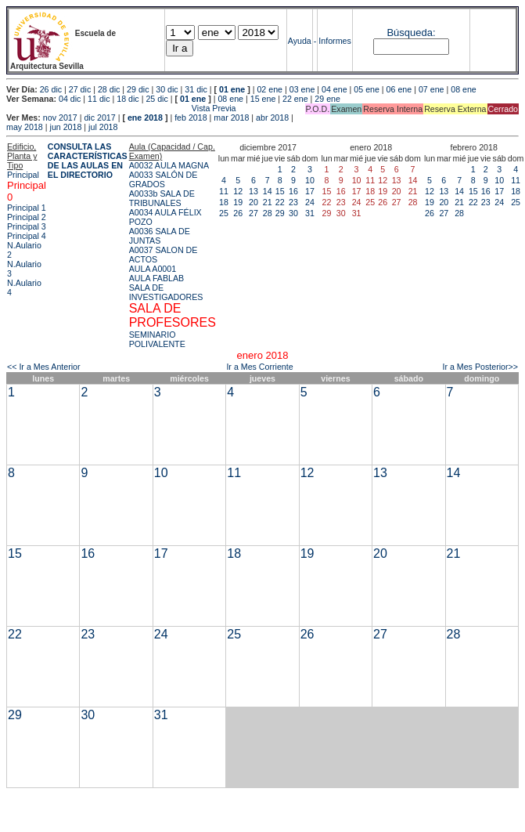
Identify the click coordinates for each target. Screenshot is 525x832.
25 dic (156, 98)
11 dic (99, 98)
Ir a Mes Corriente (259, 366)
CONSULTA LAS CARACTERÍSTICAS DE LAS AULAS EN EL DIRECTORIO (88, 160)
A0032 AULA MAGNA (169, 165)
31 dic (196, 89)
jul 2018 (102, 127)
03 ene (302, 89)
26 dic (51, 89)
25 (223, 213)
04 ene (334, 89)
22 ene (295, 98)
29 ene (327, 98)
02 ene (269, 89)
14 (267, 191)
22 (280, 202)
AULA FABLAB (157, 278)
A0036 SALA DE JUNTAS (159, 235)
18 (223, 202)
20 (253, 202)
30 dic (167, 89)
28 (267, 213)
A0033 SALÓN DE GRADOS (163, 179)
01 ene (232, 89)
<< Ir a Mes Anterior (44, 366)
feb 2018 (190, 117)
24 (310, 202)
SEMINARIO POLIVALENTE (157, 339)
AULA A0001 (152, 268)
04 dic (70, 98)
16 (293, 191)
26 (238, 213)
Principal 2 (26, 217)
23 (293, 202)
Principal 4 (26, 236)
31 (310, 213)
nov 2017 (60, 117)
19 (238, 202)
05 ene (366, 89)
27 (253, 213)
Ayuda (299, 40)
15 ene (263, 98)
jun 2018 (66, 127)
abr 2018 (272, 117)
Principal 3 (26, 226)
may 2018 (24, 127)
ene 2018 (145, 117)
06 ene (399, 89)
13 (253, 191)
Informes (334, 40)
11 (223, 191)
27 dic (80, 89)
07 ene (431, 89)
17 (310, 191)
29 (280, 213)
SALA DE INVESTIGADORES (166, 292)
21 (267, 202)
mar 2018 (231, 117)
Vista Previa (121, 108)
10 (310, 180)
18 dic (127, 98)
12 (238, 191)
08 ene (463, 89)
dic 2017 (99, 117)
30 (293, 213)
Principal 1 (26, 207)
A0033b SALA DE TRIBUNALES (162, 198)
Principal (23, 174)
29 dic (138, 89)
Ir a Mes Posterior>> (480, 366)
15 (280, 191)
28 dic (109, 89)
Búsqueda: (411, 32)
